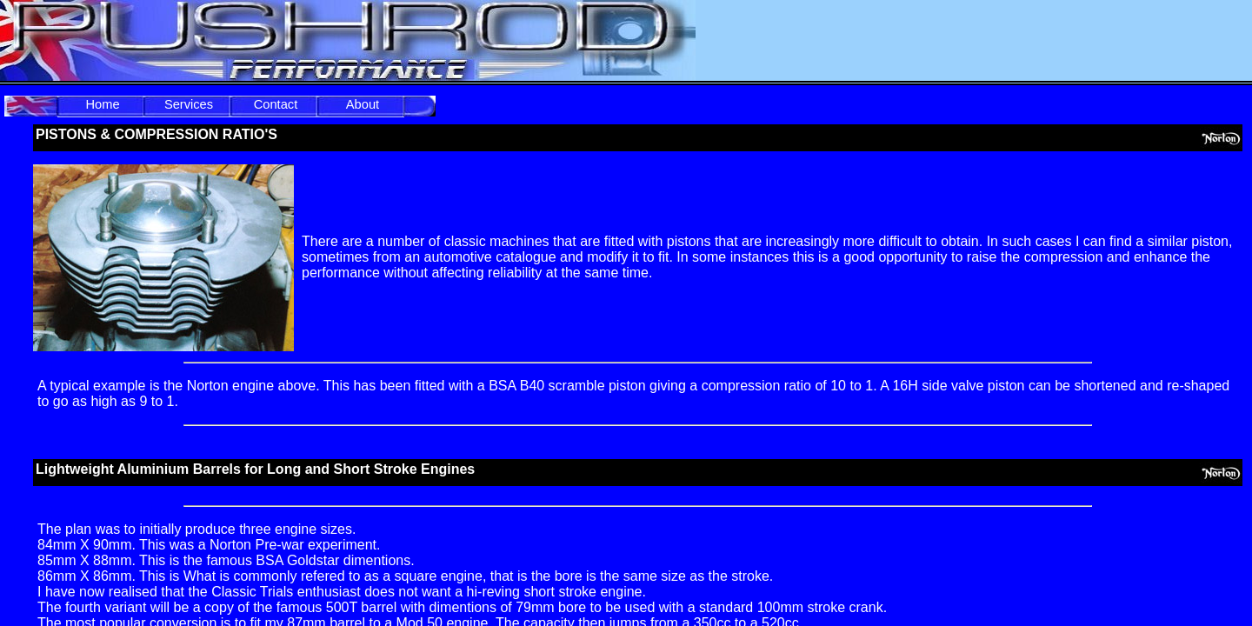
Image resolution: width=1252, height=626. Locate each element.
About (362, 104)
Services (188, 104)
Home (102, 104)
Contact (276, 104)
